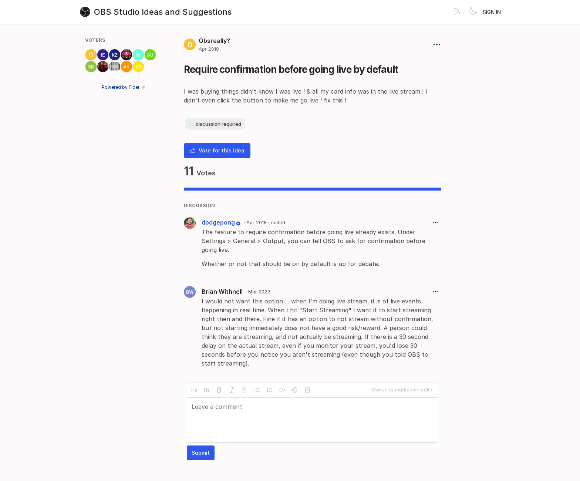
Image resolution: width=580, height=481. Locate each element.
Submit (201, 453)
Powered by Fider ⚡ (124, 87)
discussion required (215, 124)
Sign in (492, 12)
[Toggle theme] (473, 11)
